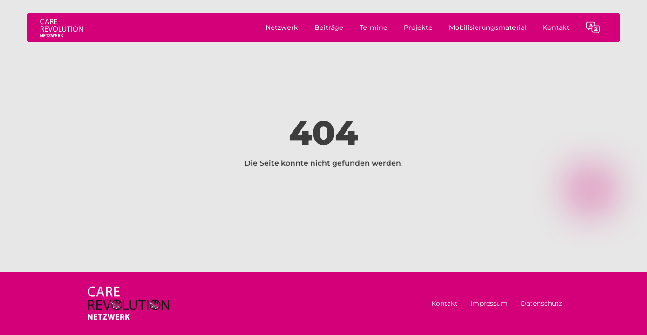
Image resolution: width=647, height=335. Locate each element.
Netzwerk (282, 27)
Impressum (489, 303)
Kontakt (556, 27)
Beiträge (328, 27)
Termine (374, 27)
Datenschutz (541, 303)
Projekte (418, 27)
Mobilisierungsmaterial (487, 27)
